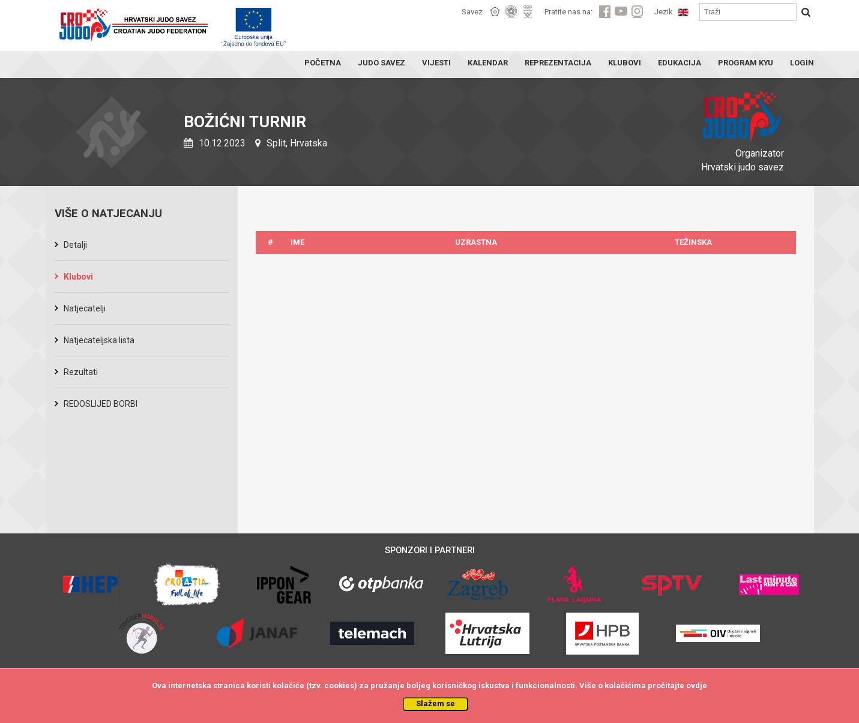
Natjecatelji (85, 308)
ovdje (696, 685)
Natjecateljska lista (99, 340)
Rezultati (81, 372)
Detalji (75, 245)
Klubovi (78, 276)
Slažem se (435, 703)
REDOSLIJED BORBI (100, 404)
